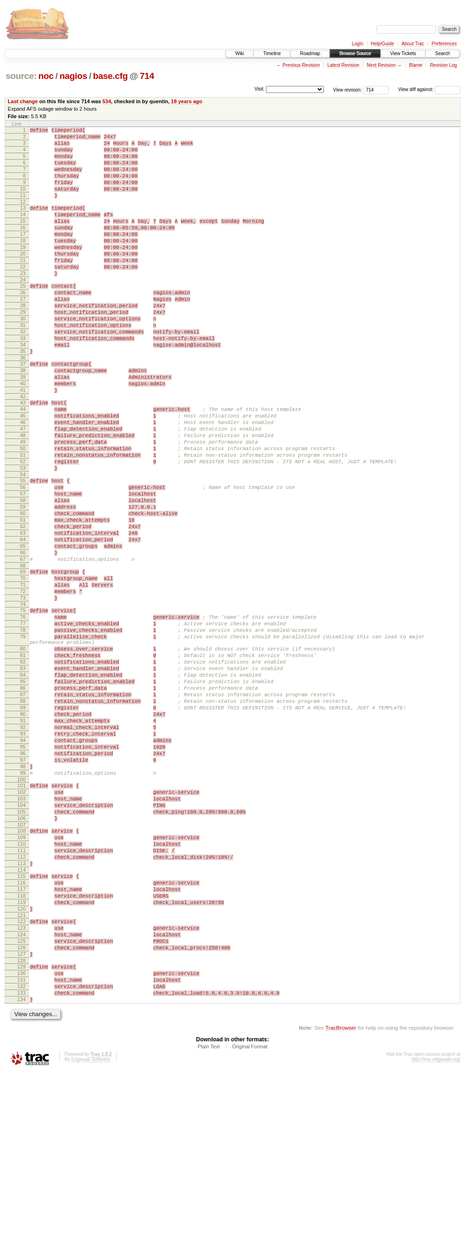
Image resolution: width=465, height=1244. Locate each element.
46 (23, 479)
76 (23, 712)
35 (23, 396)
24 (23, 310)
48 (23, 495)
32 (23, 372)
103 (21, 931)
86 (23, 798)
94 (23, 862)
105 (21, 947)
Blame (415, 65)
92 (23, 846)
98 (23, 894)
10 (23, 201)
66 (23, 636)
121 (21, 1071)
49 (23, 503)
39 (23, 426)
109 (21, 977)
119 (21, 1055)
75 (23, 704)
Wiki (239, 53)
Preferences (444, 43)
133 (21, 1162)
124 (21, 1093)
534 (106, 101)
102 (21, 923)
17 (23, 255)
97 (23, 886)
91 (23, 838)
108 (21, 969)
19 (23, 271)
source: (21, 76)
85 (23, 790)
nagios (73, 76)
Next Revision (381, 65)
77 (23, 720)
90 (23, 830)
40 (23, 434)
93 (23, 854)
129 (21, 1130)
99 (23, 902)
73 (23, 690)
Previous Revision (301, 65)
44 (23, 463)
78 (23, 728)
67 (23, 644)
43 (23, 456)
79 (23, 736)
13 (23, 223)
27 (23, 332)
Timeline (271, 53)
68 (23, 652)
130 (21, 1138)
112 (21, 1001)
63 (23, 612)
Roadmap (310, 53)
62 (23, 605)
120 (21, 1063)
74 (23, 698)
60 (23, 589)
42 (23, 449)
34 (23, 388)
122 (21, 1077)
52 (23, 527)
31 (23, 364)
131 (21, 1146)
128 (21, 1124)
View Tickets (403, 53)
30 (23, 356)
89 (23, 822)
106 (21, 955)
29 (23, 348)
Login (357, 43)
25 (23, 316)
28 (23, 340)
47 (23, 487)
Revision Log (443, 65)
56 (23, 557)
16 (23, 247)
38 (23, 418)
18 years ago (186, 101)
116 (21, 1031)
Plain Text (209, 1219)
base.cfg (110, 76)
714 (147, 76)
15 (23, 239)
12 (23, 217)
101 (21, 916)
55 (23, 549)
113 (21, 1009)
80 (23, 751)
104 (21, 939)
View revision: (347, 89)
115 (21, 1023)
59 (23, 581)
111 (21, 993)
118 (21, 1047)
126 (21, 1108)
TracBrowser (340, 1200)
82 (23, 767)
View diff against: (429, 89)
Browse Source (355, 53)
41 (23, 442)
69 (23, 658)
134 (21, 1170)
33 (23, 380)
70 (23, 666)
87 (23, 806)
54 (23, 543)
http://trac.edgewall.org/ (436, 1231)
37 (23, 410)
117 (21, 1039)
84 (23, 782)
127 (21, 1116)
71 (23, 674)
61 (23, 597)
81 (23, 759)
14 (23, 231)
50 (23, 511)
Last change (23, 101)
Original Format (249, 1219)
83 (23, 775)
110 (21, 985)
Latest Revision (343, 65)
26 (23, 324)
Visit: (259, 89)
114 (21, 1017)
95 (23, 870)
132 (21, 1154)
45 (23, 471)
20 (23, 279)
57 (23, 565)
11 (23, 209)
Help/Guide (382, 43)
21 (23, 287)
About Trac (412, 43)
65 (23, 628)
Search (442, 53)
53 (23, 535)
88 (23, 814)
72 (23, 682)
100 (21, 909)
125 (21, 1100)
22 (23, 294)
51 (23, 519)
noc (46, 76)
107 (21, 963)
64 (23, 620)
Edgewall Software (90, 1231)
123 (21, 1085)
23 (23, 302)
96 (23, 878)
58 (23, 573)
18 (23, 263)
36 (23, 404)
